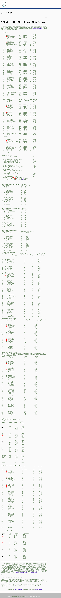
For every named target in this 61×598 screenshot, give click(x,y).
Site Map (23, 596)
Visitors (52, 4)
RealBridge (30, 4)
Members (46, 4)
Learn (57, 4)
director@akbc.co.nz (38, 589)
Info (41, 4)
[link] (23, 177)
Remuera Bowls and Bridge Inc (15, 596)
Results (37, 4)
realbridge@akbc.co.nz (37, 28)
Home (24, 4)
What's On (19, 4)
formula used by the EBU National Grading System (26, 572)
